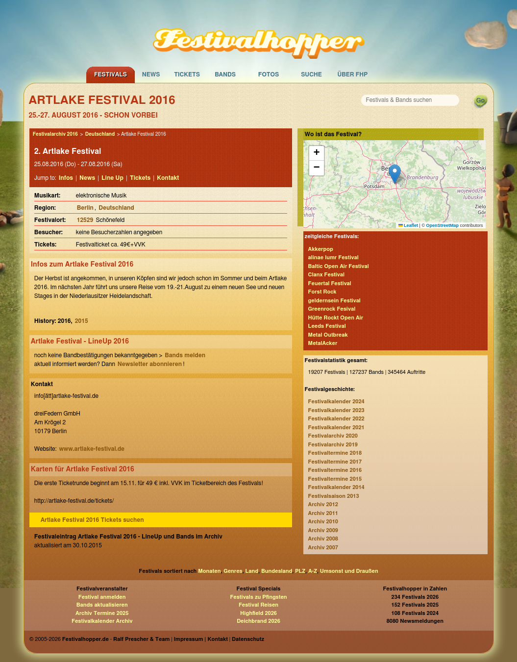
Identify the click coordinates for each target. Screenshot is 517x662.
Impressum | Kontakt (201, 639)
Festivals (110, 74)
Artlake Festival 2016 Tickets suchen (92, 520)
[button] (395, 174)
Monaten (209, 571)
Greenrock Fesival (332, 309)
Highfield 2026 (258, 613)
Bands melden (185, 355)
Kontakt (168, 178)
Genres (232, 571)
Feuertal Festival (329, 283)
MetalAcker (323, 343)
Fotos (268, 74)
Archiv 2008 (323, 538)
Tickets (187, 74)
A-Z (312, 571)
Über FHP (353, 74)
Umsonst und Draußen (349, 571)
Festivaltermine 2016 (335, 470)
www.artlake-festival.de (91, 449)
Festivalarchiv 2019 (333, 444)
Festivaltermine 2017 (335, 462)
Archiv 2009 (323, 530)
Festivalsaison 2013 (333, 496)
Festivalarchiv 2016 (55, 134)
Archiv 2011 (323, 513)
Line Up (112, 178)
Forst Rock (322, 291)
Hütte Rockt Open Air (335, 317)
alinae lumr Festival (333, 257)
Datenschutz (248, 639)
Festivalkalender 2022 (336, 418)
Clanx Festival (326, 274)
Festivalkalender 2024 (336, 401)
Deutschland (100, 134)
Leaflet (408, 225)
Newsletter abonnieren (150, 364)
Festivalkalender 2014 (336, 487)
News (151, 74)
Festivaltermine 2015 (335, 479)
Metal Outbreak (328, 335)
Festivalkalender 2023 (336, 410)
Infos (66, 178)
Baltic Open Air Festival (338, 266)
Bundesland (276, 571)
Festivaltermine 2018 (335, 453)
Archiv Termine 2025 (101, 613)
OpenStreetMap (442, 225)
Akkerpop (320, 249)
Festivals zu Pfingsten (258, 597)
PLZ (300, 571)
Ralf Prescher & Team (141, 639)
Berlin (85, 208)
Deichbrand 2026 (258, 621)
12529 (86, 220)
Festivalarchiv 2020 (333, 436)
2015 (81, 321)
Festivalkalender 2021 (336, 427)
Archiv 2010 (323, 521)
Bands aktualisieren (102, 605)
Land (252, 571)
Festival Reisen (258, 605)
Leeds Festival (327, 326)
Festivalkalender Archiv (102, 621)
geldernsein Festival (334, 300)
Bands (225, 74)
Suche (311, 74)
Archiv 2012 (323, 504)
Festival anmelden (102, 597)
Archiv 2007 (323, 547)
